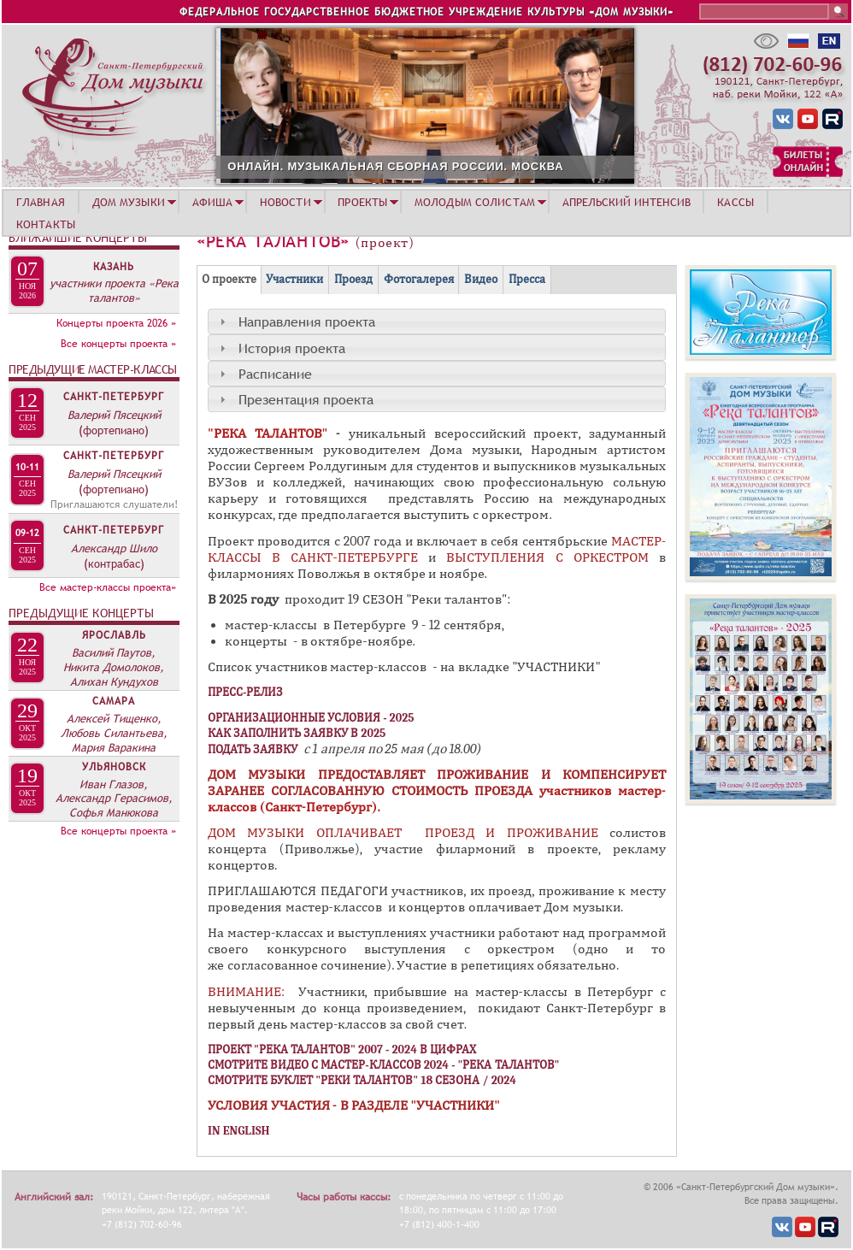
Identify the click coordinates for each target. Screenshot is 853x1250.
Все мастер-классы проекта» (107, 587)
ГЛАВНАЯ (40, 201)
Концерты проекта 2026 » (116, 323)
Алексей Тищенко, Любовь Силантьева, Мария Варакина (114, 732)
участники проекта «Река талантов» (114, 290)
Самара (113, 701)
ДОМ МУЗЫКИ (128, 201)
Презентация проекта (306, 399)
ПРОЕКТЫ (362, 201)
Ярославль (114, 635)
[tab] (437, 321)
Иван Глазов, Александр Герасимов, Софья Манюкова (114, 798)
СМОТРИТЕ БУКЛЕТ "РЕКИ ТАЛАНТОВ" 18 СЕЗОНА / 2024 (362, 1080)
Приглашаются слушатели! (114, 504)
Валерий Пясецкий (114, 414)
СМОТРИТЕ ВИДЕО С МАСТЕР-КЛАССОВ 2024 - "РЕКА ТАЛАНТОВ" (383, 1065)
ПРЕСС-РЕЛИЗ (245, 692)
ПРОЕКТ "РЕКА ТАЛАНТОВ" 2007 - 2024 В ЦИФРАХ (342, 1049)
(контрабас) (114, 563)
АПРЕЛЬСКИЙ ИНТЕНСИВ (626, 201)
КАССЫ (735, 201)
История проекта (291, 348)
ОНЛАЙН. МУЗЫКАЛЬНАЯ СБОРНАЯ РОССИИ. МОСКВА (546, 166)
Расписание (275, 373)
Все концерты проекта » (118, 343)
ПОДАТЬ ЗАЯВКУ (254, 749)
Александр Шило (114, 548)
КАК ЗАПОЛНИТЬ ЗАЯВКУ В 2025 (296, 733)
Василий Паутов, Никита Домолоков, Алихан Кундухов (113, 667)
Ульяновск (114, 767)
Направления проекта (306, 321)
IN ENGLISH (239, 1130)
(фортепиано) (114, 430)
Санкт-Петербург (113, 396)
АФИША (212, 201)
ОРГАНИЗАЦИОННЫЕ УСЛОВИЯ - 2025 (311, 717)
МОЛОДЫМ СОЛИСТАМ (475, 201)
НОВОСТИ (285, 201)
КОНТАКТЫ (45, 224)
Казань (113, 266)
